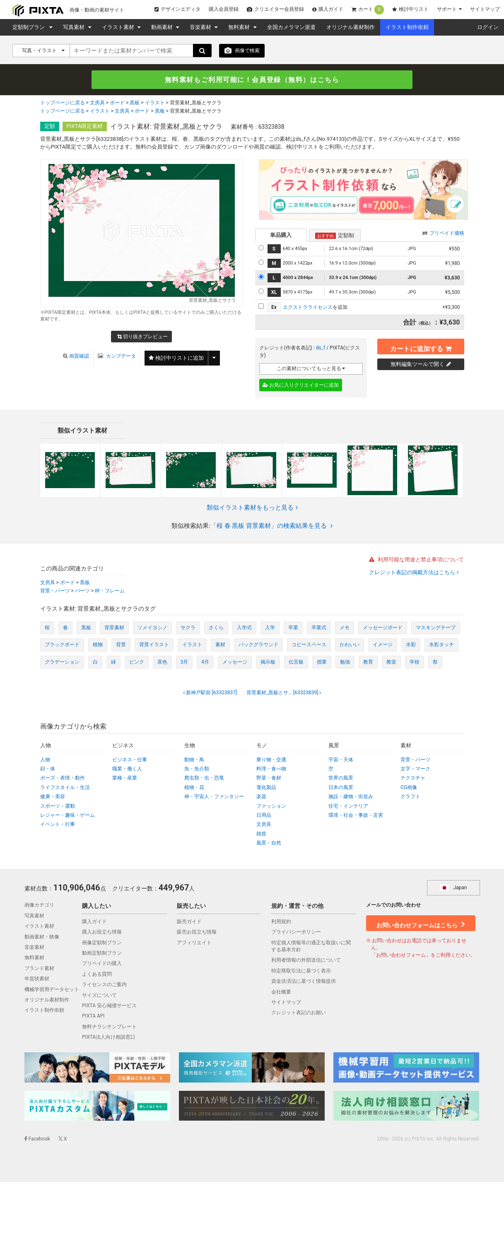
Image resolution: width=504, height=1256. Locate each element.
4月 (205, 662)
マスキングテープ (436, 628)
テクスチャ (412, 778)
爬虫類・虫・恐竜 (204, 778)
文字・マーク (415, 769)
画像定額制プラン (102, 943)
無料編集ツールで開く (421, 364)
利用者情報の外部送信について (306, 960)
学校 (415, 662)
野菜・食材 (268, 778)
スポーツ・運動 (57, 806)
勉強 (345, 662)
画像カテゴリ (39, 906)
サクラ (188, 628)
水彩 (411, 645)
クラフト (410, 797)
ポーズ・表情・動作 (62, 778)
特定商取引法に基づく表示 (301, 971)
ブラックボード (62, 645)
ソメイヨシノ (152, 628)
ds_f (321, 348)
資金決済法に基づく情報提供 (303, 981)
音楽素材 (201, 27)
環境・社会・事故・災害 (355, 815)
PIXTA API (93, 1016)
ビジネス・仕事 (129, 760)
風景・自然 (268, 843)
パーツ (82, 591)
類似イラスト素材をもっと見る (252, 508)
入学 (270, 628)
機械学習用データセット (51, 990)
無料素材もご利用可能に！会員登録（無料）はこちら (252, 80)
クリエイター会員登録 (275, 9)
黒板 (135, 104)
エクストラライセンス (308, 307)
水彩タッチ (441, 645)
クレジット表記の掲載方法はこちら (412, 573)
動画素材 (162, 27)
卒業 (293, 628)
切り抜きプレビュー (142, 337)
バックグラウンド (258, 645)
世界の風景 (340, 778)
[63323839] (282, 693)
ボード (117, 104)
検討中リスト (410, 9)
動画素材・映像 (41, 937)
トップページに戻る (62, 104)
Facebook (37, 1139)
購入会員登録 (224, 9)
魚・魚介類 (196, 769)
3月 (184, 662)
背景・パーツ (55, 591)
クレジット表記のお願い (298, 1013)
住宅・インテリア (348, 806)
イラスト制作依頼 (407, 27)
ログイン (488, 27)
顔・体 (47, 769)
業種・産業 (124, 778)
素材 (220, 645)
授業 (322, 662)
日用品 (263, 815)
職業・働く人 (127, 769)
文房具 (97, 104)
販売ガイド (189, 922)
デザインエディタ (177, 9)
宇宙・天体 (340, 760)
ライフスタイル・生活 (65, 788)
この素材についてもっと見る (311, 369)
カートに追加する (420, 347)
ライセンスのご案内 (104, 985)
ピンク (136, 662)
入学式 (244, 628)
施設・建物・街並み (350, 797)
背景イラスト (154, 645)
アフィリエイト (194, 943)
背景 (121, 645)
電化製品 (266, 788)
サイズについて (99, 996)
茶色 (162, 662)
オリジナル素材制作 (350, 27)
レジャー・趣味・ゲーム (67, 815)
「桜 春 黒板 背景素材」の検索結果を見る (271, 526)
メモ (345, 628)
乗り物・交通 (271, 760)
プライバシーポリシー (296, 932)
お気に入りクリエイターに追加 (301, 385)
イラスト (155, 104)
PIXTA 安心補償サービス (109, 1006)
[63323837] (211, 693)
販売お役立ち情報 (197, 932)
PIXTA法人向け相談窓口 (108, 1037)
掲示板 (267, 662)
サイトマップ (485, 9)
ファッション (271, 806)
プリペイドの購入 (102, 964)
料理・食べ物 (271, 769)
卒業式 (318, 628)
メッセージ (234, 662)
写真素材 (74, 27)
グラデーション (62, 662)
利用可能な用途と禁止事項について (416, 560)
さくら (216, 628)
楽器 (261, 797)
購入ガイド (327, 9)
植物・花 (194, 788)
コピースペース (309, 645)
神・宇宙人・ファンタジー (214, 797)
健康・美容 (52, 797)
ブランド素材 (39, 969)
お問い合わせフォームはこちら (420, 922)
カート (368, 9)
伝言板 (296, 662)
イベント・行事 (57, 825)
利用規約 (281, 922)
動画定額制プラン (102, 953)
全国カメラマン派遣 (291, 27)
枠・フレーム (110, 591)
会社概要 (281, 992)
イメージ (383, 645)
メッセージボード (383, 628)
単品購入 (281, 235)
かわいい (349, 645)
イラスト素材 (118, 27)
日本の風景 (340, 788)
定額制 (334, 236)
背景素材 (114, 628)
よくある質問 (97, 974)
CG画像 (408, 788)
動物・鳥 (194, 760)
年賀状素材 (36, 979)
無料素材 (239, 27)
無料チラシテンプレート (109, 1027)
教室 (391, 662)
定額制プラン (29, 27)
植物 (98, 645)
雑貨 (261, 834)
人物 (45, 760)
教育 (368, 662)
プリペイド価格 (443, 233)
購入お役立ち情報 (102, 932)
